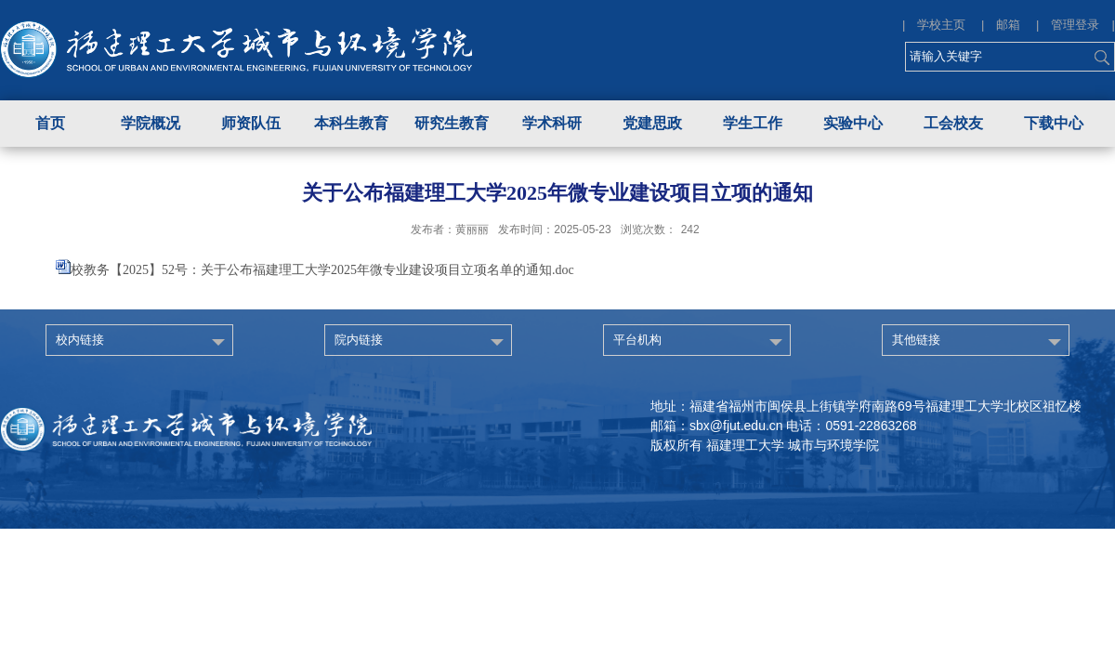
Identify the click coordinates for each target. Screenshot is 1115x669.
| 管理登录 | (1075, 25)
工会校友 (953, 123)
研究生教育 (451, 123)
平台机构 (637, 340)
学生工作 (752, 123)
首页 (50, 123)
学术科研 (552, 123)
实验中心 (853, 123)
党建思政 (652, 123)
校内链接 (80, 340)
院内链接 (358, 340)
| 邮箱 (1006, 25)
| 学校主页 (939, 25)
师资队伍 (251, 123)
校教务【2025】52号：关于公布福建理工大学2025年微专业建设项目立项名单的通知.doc (322, 270)
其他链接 (916, 340)
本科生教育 (351, 123)
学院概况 (150, 123)
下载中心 (1053, 123)
